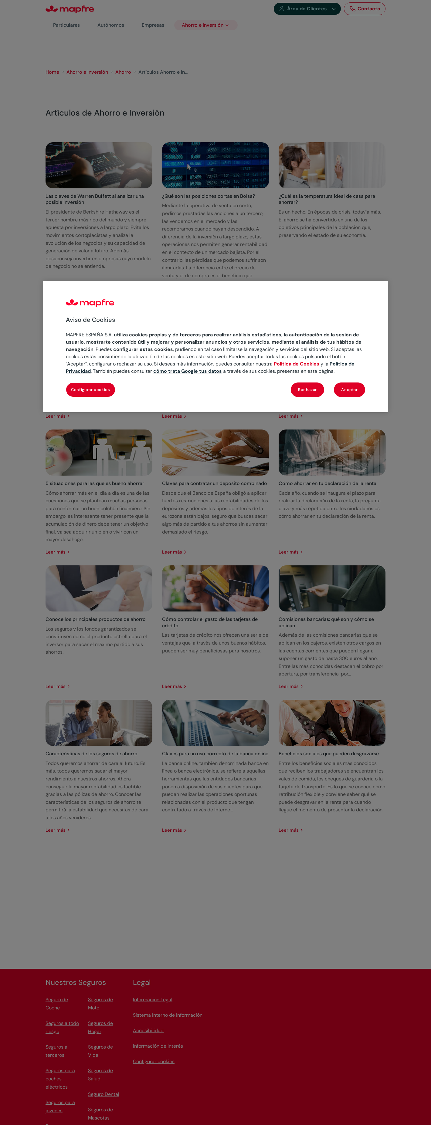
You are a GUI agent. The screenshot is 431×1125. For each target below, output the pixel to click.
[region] (215, 346)
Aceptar (349, 389)
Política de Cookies (296, 364)
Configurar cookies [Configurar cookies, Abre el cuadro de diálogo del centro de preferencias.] (90, 389)
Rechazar (307, 389)
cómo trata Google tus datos (187, 371)
